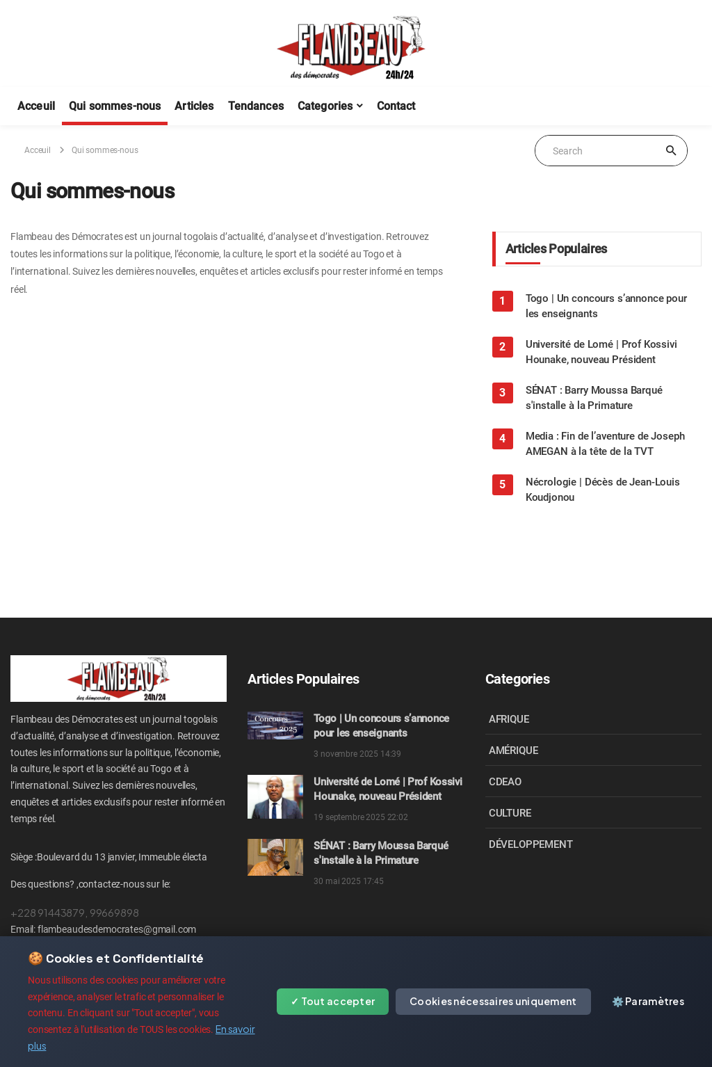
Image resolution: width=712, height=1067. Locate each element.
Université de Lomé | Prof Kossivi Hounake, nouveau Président (601, 352)
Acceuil (36, 106)
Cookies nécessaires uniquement (493, 1001)
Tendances (256, 106)
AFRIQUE (509, 719)
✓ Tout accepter (333, 1001)
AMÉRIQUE (513, 750)
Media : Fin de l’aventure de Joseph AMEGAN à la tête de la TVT (605, 444)
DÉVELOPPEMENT (531, 844)
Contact (396, 106)
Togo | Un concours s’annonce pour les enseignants (606, 306)
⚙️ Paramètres (648, 1001)
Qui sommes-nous (115, 106)
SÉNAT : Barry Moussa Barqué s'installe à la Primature (594, 398)
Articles (194, 106)
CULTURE (510, 813)
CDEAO (505, 782)
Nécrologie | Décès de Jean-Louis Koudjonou (603, 490)
